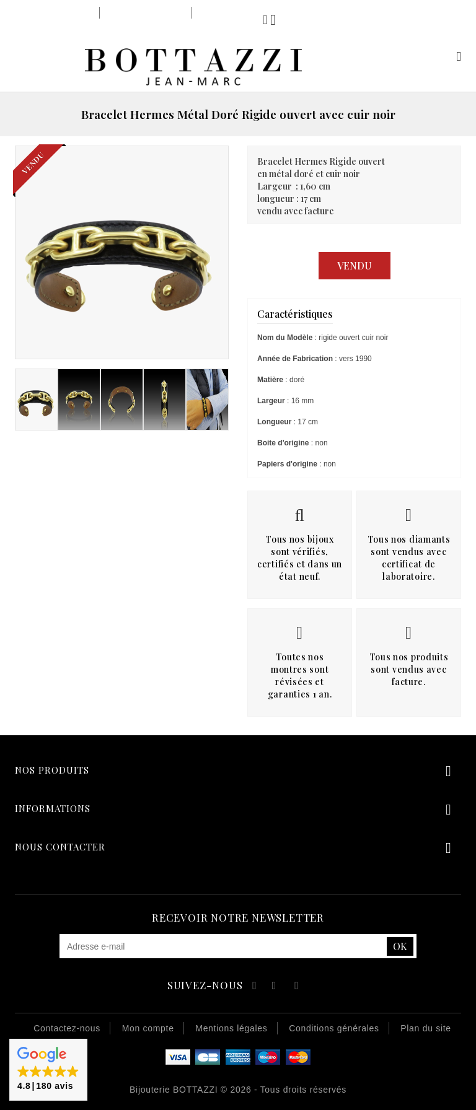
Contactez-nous (66, 1028)
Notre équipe (224, 13)
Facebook (252, 987)
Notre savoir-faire (145, 13)
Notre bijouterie (58, 13)
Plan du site (425, 1028)
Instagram (296, 987)
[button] (48, 1070)
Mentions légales (231, 1028)
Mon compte (444, 56)
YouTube (275, 987)
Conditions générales (334, 1028)
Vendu (354, 265)
